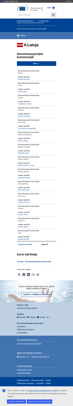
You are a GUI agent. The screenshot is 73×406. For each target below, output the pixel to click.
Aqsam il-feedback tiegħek (36, 294)
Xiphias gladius (23, 227)
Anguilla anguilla (23, 239)
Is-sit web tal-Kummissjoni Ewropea (29, 343)
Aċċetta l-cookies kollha (16, 401)
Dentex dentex (23, 214)
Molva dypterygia (24, 190)
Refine (35, 63)
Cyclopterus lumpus (24, 104)
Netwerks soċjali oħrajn (39, 357)
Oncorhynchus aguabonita (27, 128)
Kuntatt (48, 383)
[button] (19, 275)
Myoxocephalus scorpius (26, 165)
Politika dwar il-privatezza (25, 329)
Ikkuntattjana (21, 326)
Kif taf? (69, 1)
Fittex (53, 15)
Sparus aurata (23, 141)
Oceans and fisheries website (27, 308)
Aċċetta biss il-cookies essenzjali (39, 401)
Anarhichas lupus (24, 79)
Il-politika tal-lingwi (23, 380)
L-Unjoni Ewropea (23, 373)
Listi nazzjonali (43, 21)
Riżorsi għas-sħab (37, 380)
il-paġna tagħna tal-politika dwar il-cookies (43, 390)
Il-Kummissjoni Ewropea (25, 21)
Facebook (21, 357)
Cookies (48, 380)
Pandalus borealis (24, 177)
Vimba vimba (22, 91)
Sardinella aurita (23, 153)
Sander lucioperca (24, 116)
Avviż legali (40, 383)
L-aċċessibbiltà (22, 332)
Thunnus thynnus (24, 202)
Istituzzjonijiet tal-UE (24, 370)
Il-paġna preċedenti (25, 244)
